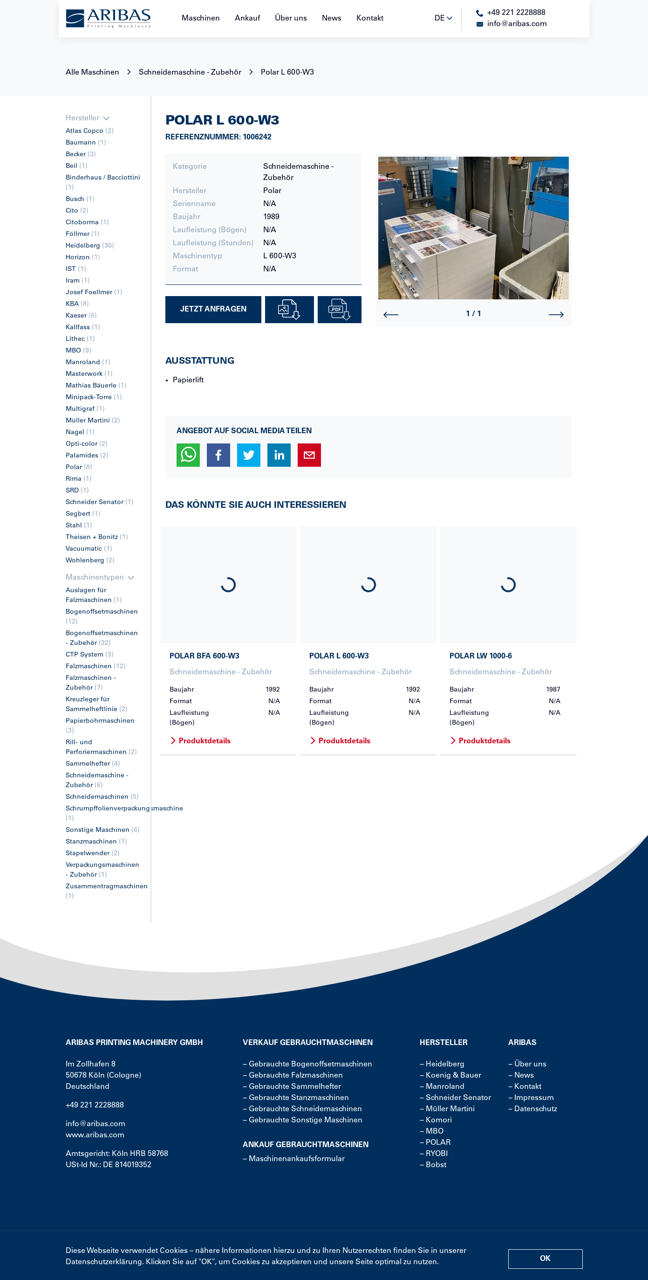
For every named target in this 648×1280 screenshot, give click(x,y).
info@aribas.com (95, 1124)
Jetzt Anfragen (213, 309)
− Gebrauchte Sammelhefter (292, 1087)
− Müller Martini (447, 1109)
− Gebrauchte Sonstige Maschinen (302, 1120)
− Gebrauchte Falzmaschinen (293, 1075)
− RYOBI (434, 1154)
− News (521, 1075)
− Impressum (531, 1098)
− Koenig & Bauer (450, 1075)
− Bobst (433, 1165)
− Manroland (442, 1087)
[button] (188, 455)
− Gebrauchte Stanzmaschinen (296, 1098)
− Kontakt (524, 1087)
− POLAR (435, 1143)
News (331, 18)
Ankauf (247, 18)
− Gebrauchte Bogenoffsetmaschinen (307, 1064)
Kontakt (369, 18)
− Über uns (527, 1064)
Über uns (291, 18)
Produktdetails (200, 741)
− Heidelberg (442, 1064)
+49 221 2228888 (95, 1105)
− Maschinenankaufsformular (294, 1159)
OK (545, 1259)
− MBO (431, 1131)
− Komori (436, 1120)
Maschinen (201, 18)
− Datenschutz (532, 1109)
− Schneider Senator (455, 1098)
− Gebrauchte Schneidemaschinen (302, 1109)
